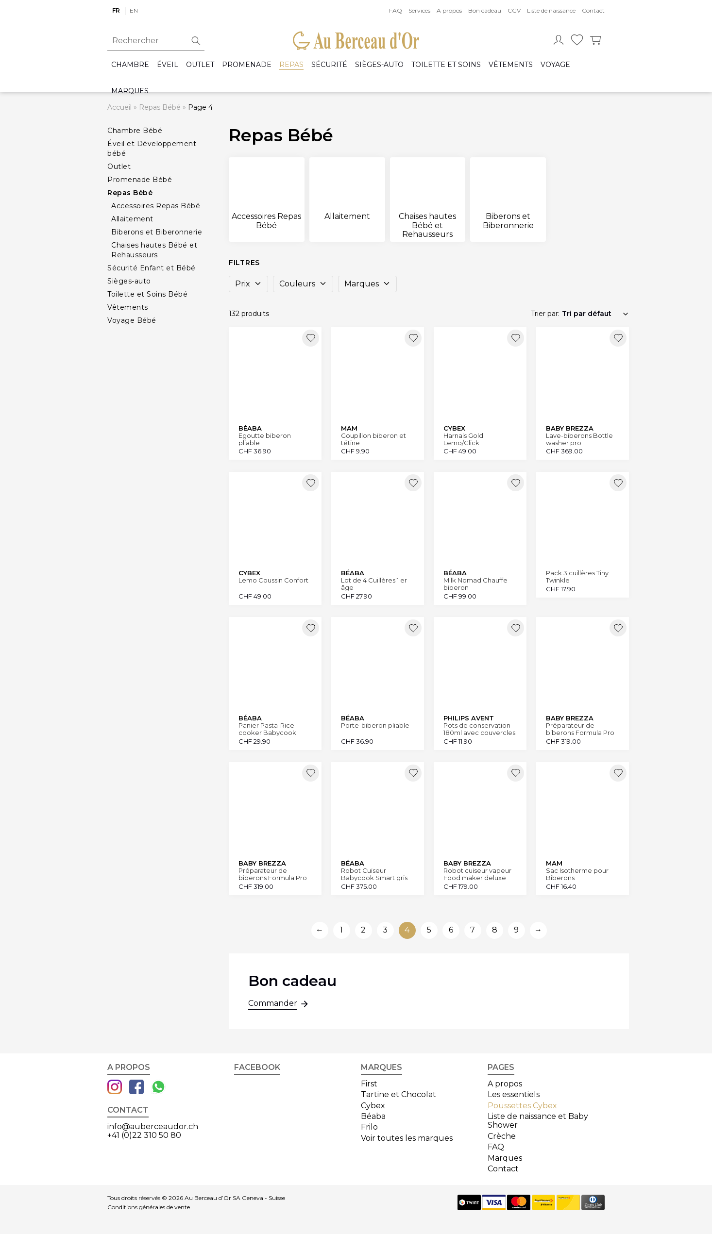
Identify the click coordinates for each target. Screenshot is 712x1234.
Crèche (502, 1136)
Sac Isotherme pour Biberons (577, 874)
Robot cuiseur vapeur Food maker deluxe (477, 874)
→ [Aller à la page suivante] (538, 929)
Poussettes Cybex (522, 1105)
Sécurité (329, 65)
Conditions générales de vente (148, 1207)
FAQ (395, 10)
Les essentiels (514, 1094)
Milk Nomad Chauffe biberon (475, 584)
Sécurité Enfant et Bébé (151, 268)
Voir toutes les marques (407, 1138)
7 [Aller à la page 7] (472, 929)
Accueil (119, 107)
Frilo (369, 1127)
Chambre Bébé (134, 130)
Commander (272, 1004)
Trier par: (545, 313)
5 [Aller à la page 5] (429, 929)
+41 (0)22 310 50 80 (144, 1135)
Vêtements (511, 65)
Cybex (373, 1105)
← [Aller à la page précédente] (319, 929)
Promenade (246, 65)
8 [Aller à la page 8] (494, 929)
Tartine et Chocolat (398, 1094)
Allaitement (132, 219)
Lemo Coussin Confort (273, 580)
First (369, 1083)
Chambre (130, 65)
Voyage (555, 65)
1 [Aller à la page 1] (341, 929)
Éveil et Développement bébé (151, 148)
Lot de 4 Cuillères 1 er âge (374, 584)
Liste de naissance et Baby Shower (538, 1121)
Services (419, 10)
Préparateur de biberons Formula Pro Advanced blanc (580, 729)
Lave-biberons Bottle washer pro (579, 439)
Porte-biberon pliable (375, 725)
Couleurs (303, 283)
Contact (593, 10)
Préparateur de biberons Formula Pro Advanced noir (272, 874)
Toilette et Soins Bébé (147, 294)
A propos (449, 10)
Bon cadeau (484, 10)
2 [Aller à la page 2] (363, 929)
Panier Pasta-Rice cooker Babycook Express (267, 729)
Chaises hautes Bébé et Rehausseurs (154, 250)
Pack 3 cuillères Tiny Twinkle (577, 576)
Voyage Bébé (131, 320)
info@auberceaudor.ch (152, 1126)
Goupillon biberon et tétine (373, 439)
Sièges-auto (379, 65)
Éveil (167, 65)
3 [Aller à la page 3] (385, 929)
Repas (291, 65)
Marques (130, 91)
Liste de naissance (551, 10)
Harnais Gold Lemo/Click (463, 439)
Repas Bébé (160, 107)
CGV (514, 10)
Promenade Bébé (139, 179)
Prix (248, 283)
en (134, 10)
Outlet (200, 65)
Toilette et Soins (446, 65)
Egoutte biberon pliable (264, 439)
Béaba (373, 1116)
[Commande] (595, 313)
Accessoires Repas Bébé (155, 205)
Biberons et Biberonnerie (156, 232)
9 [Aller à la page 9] (516, 929)
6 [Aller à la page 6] (451, 929)
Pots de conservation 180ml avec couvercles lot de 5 (479, 729)
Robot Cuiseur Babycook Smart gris (374, 874)
